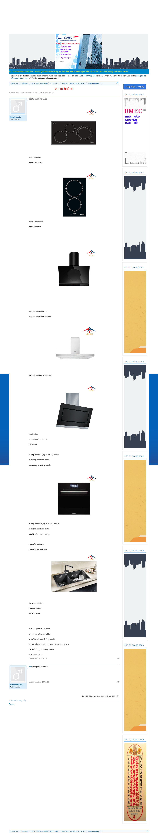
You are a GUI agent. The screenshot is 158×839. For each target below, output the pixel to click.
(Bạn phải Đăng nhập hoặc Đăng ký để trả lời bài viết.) (100, 696)
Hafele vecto (44, 92)
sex (30, 667)
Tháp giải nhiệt (26, 92)
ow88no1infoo (16, 685)
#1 (118, 658)
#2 (118, 682)
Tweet (11, 704)
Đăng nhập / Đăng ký (135, 87)
